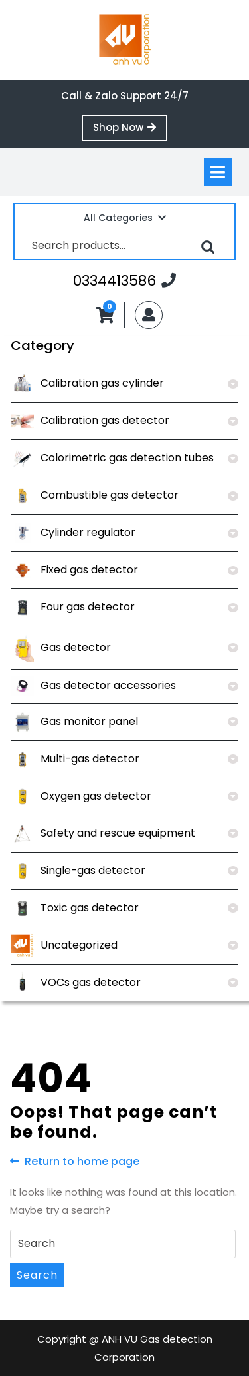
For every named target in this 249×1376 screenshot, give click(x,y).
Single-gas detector (78, 870)
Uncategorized (64, 945)
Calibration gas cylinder (87, 383)
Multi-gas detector (75, 758)
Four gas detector (73, 606)
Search (207, 246)
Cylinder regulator (73, 532)
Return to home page (74, 1162)
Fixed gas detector (74, 569)
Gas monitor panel (74, 721)
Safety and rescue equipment (103, 833)
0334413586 (124, 280)
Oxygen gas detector (81, 795)
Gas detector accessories (93, 685)
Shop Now (130, 130)
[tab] (218, 172)
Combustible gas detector (95, 495)
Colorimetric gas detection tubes (112, 457)
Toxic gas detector (75, 907)
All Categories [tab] (125, 217)
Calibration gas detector (90, 420)
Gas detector (61, 647)
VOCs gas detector (76, 982)
